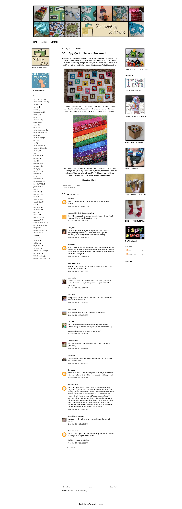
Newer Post (66, 487)
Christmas (36, 120)
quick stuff (36, 210)
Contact (54, 42)
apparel (36, 104)
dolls (35, 135)
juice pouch (37, 187)
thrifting (35, 243)
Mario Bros (37, 199)
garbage (36, 158)
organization (37, 202)
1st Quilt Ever (38, 99)
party (35, 204)
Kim (69, 370)
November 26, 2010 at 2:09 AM (78, 424)
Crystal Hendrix (73, 416)
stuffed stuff (37, 233)
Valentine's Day (38, 256)
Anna (69, 278)
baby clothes (37, 112)
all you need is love (39, 102)
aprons (35, 107)
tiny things (36, 246)
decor (35, 127)
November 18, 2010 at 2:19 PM (78, 271)
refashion (36, 220)
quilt (34, 212)
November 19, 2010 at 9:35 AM (78, 378)
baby (35, 109)
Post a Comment (70, 447)
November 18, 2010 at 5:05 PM (78, 302)
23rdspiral (71, 341)
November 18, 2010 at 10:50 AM (78, 206)
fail (34, 143)
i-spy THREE (37, 181)
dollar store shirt (38, 133)
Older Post (113, 487)
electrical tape (38, 138)
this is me (36, 240)
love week (36, 194)
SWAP (35, 235)
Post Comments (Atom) (79, 490)
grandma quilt (38, 163)
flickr (35, 153)
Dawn (70, 244)
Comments (131, 254)
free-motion (37, 156)
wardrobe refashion (40, 258)
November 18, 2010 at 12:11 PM (78, 256)
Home (34, 42)
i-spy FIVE (36, 171)
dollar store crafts (39, 130)
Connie (70, 309)
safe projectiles (38, 225)
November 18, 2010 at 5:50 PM (78, 334)
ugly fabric (36, 253)
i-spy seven (37, 174)
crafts (35, 125)
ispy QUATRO (38, 184)
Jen (69, 322)
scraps (73, 187)
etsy (34, 140)
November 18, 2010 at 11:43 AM (78, 221)
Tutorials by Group (39, 251)
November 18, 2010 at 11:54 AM (78, 238)
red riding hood (38, 217)
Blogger (100, 504)
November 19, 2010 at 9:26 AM (78, 363)
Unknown (71, 385)
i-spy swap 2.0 (38, 179)
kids (34, 189)
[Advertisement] (90, 467)
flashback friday (38, 148)
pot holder (36, 207)
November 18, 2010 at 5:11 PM (78, 315)
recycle (35, 215)
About (44, 42)
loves (35, 197)
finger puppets (38, 145)
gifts (34, 161)
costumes (36, 122)
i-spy (69, 187)
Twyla (70, 355)
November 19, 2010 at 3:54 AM (78, 349)
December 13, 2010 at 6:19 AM (78, 443)
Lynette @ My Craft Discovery (78, 213)
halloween (36, 166)
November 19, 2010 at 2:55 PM (78, 409)
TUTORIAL (37, 248)
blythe (35, 115)
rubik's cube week (39, 222)
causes (35, 117)
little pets (36, 192)
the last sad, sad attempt (83, 106)
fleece (35, 151)
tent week (36, 238)
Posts (129, 250)
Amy (69, 198)
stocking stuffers (38, 230)
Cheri (70, 295)
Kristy (70, 228)
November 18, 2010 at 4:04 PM (78, 288)
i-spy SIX (36, 176)
